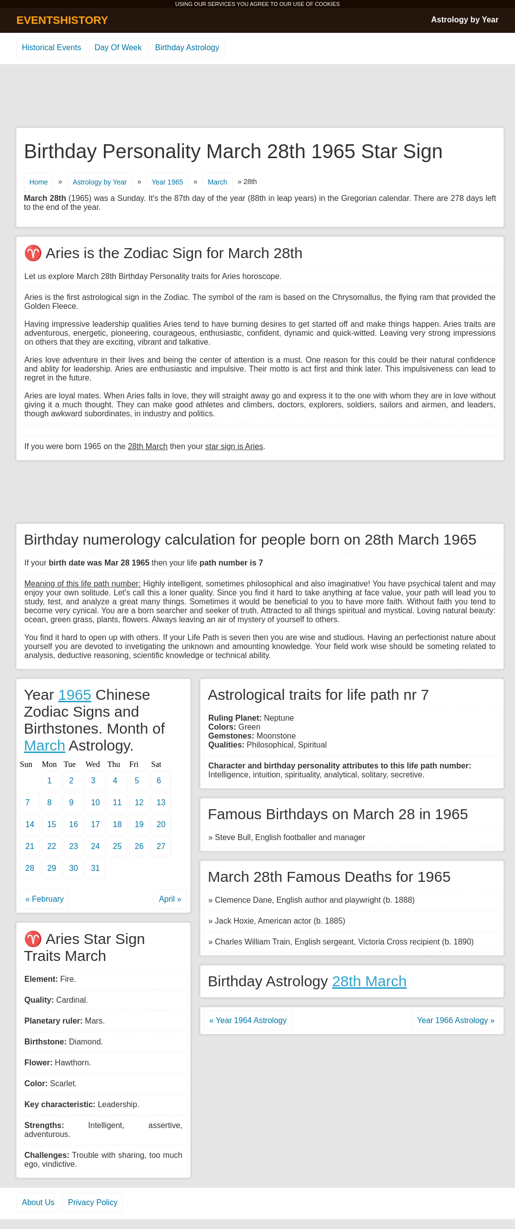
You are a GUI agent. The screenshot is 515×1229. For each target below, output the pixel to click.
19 (139, 824)
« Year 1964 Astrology (248, 1020)
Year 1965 (167, 182)
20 (161, 824)
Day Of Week (118, 47)
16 (73, 824)
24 (95, 846)
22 (51, 846)
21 (29, 846)
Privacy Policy (93, 1202)
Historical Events (51, 47)
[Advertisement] (257, 96)
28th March (369, 981)
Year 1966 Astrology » (456, 1020)
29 (51, 868)
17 (95, 824)
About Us (38, 1202)
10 (95, 802)
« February (44, 899)
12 (139, 802)
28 (29, 868)
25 (117, 846)
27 (161, 846)
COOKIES (327, 4)
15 (51, 824)
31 (95, 868)
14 (29, 824)
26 (139, 846)
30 (73, 868)
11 (117, 802)
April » (170, 899)
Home (38, 182)
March (217, 182)
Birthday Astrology (187, 47)
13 (161, 802)
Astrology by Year (465, 19)
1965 (74, 694)
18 (117, 824)
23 (73, 846)
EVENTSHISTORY (62, 20)
